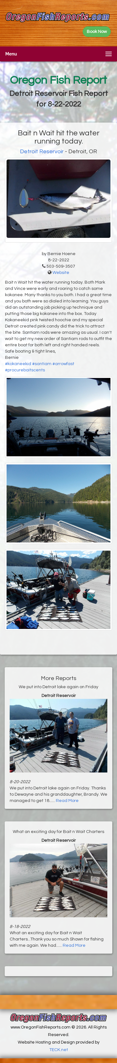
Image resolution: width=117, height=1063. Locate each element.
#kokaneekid (18, 364)
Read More (67, 801)
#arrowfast (63, 364)
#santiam (41, 364)
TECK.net (58, 1050)
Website (60, 272)
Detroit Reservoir (42, 151)
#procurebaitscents (25, 370)
